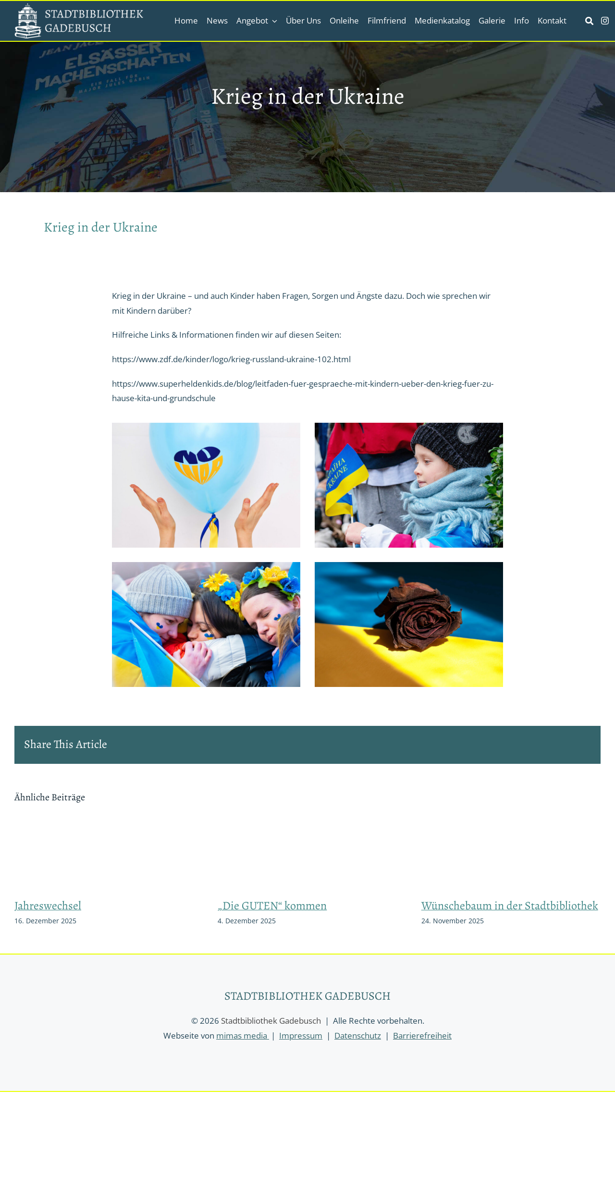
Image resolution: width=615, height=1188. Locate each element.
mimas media (242, 1035)
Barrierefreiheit (422, 1035)
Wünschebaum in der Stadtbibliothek (509, 905)
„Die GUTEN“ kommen (272, 905)
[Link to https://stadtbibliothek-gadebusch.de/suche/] (589, 21)
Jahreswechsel (47, 905)
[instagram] (605, 20)
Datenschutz (357, 1035)
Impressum (300, 1035)
